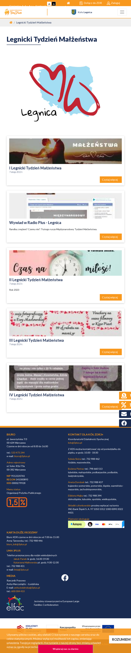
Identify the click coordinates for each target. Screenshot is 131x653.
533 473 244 (18, 452)
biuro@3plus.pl (22, 456)
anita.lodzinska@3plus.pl (27, 587)
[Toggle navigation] (122, 12)
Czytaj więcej (110, 179)
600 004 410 (18, 591)
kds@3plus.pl (75, 442)
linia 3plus (13, 550)
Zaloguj (113, 3)
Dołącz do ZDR (90, 3)
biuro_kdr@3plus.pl (17, 544)
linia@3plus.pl (21, 569)
